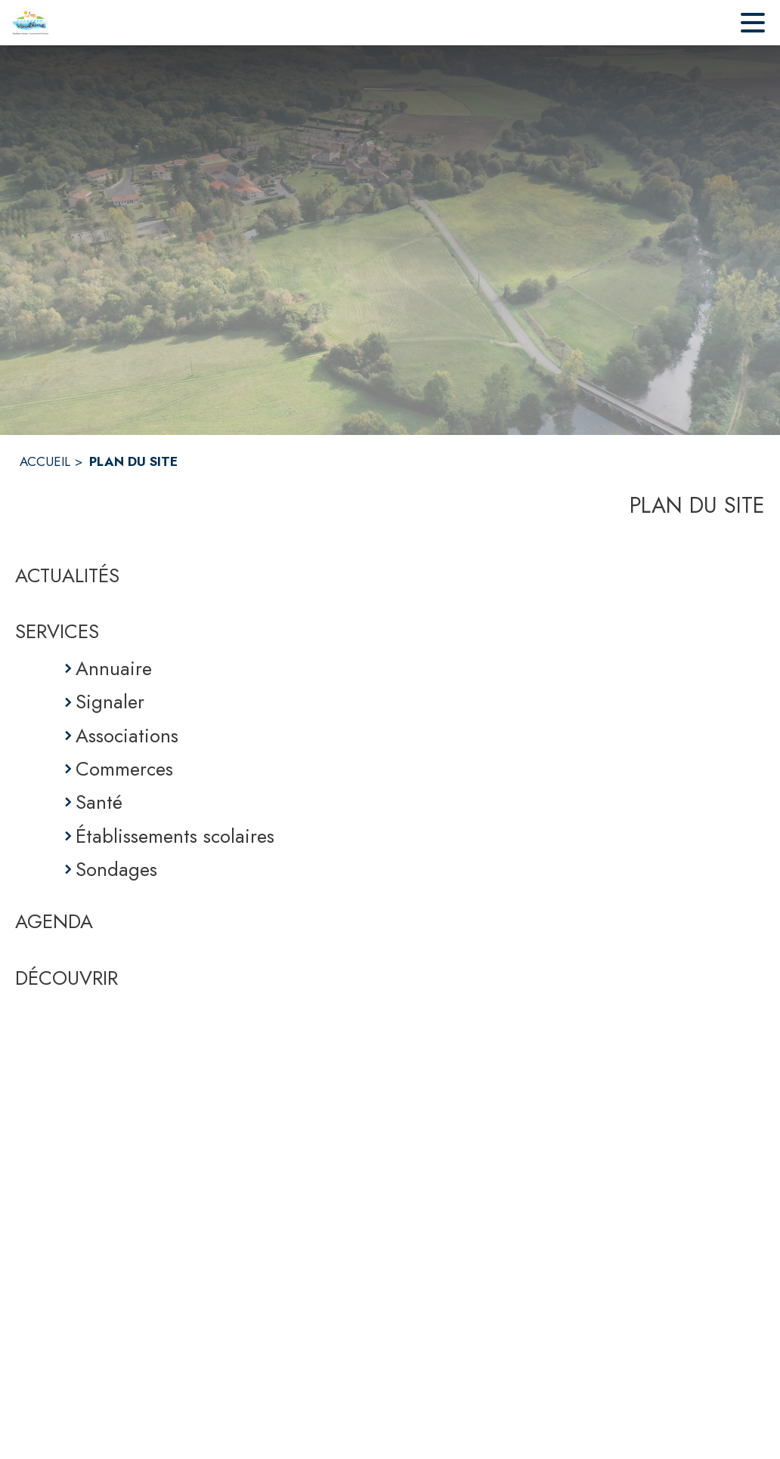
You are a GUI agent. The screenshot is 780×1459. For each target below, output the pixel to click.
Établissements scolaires (175, 836)
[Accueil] (30, 23)
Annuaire (114, 668)
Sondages (116, 869)
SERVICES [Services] (57, 631)
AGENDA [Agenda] (54, 921)
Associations (127, 735)
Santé (99, 802)
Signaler (110, 701)
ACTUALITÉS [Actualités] (67, 575)
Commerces (124, 769)
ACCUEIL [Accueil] (45, 461)
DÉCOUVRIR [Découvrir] (66, 978)
